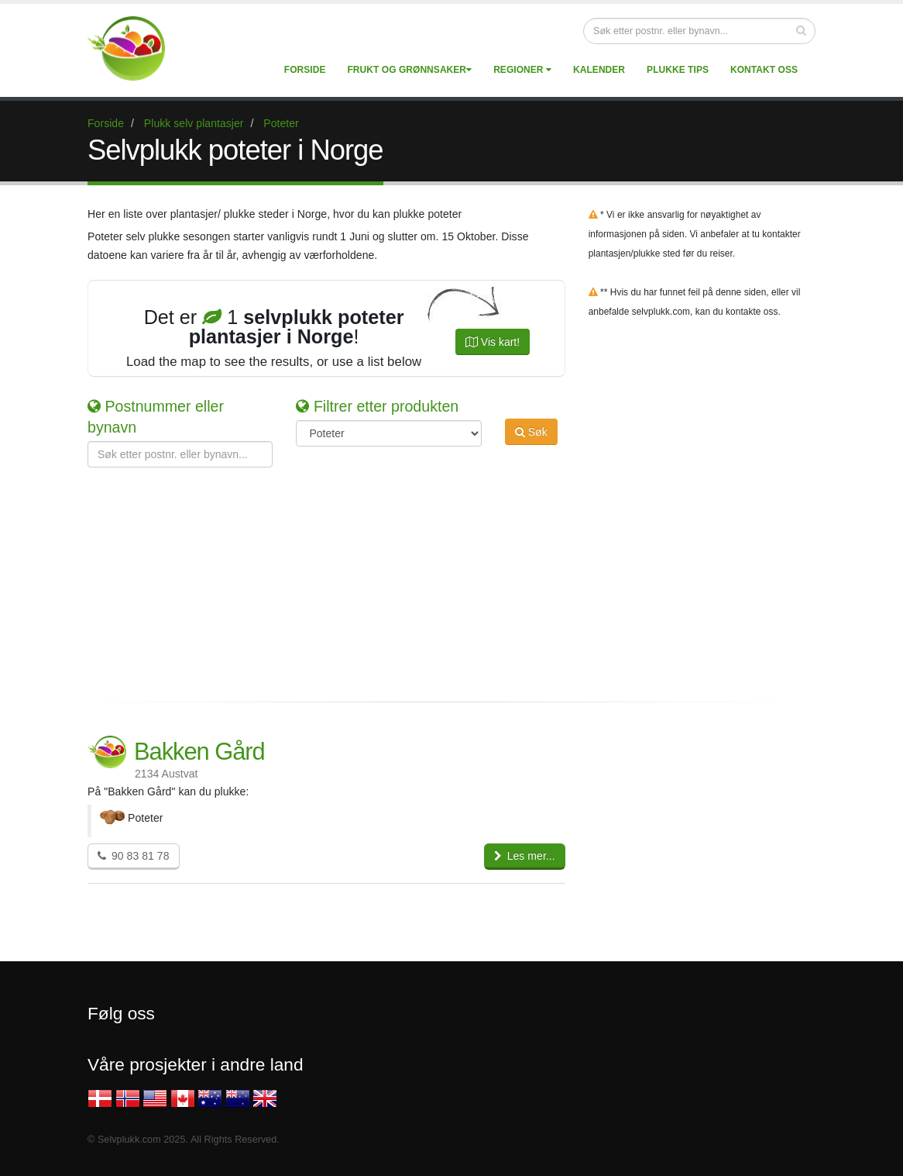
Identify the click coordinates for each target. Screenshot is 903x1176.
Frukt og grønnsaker (409, 69)
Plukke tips (678, 69)
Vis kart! (492, 342)
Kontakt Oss (764, 69)
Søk (531, 432)
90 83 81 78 (134, 856)
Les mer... (524, 856)
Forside (305, 69)
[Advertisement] (440, 576)
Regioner (522, 69)
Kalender (599, 69)
